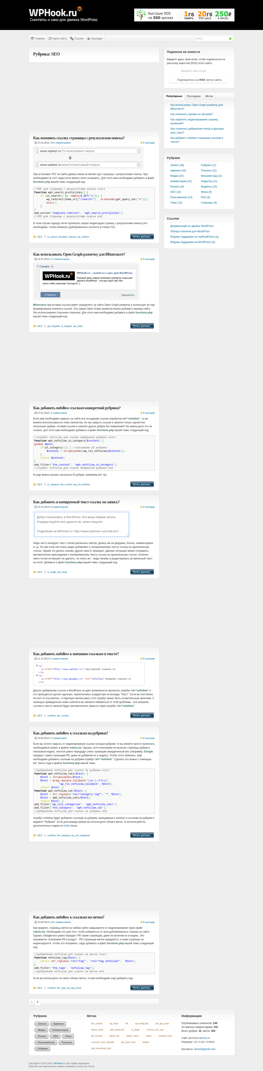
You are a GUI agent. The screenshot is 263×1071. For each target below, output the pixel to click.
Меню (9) (206, 191)
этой (66, 825)
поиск (148, 1036)
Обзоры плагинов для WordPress (190, 231)
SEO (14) (175, 191)
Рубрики (43, 1048)
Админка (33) (178, 170)
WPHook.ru (59, 1063)
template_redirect (67, 236)
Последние (194, 96)
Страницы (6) (209, 202)
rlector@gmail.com (204, 1049)
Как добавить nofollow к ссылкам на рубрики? (70, 733)
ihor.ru (206, 1038)
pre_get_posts (162, 1023)
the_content (66, 484)
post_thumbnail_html (101, 1048)
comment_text (165, 1036)
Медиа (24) (177, 175)
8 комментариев (59, 507)
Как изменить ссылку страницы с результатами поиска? (79, 138)
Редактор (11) (209, 181)
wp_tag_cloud (74, 988)
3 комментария (59, 738)
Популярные (174, 96)
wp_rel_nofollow (82, 484)
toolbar (146, 1042)
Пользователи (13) (181, 197)
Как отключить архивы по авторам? (192, 114)
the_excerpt (96, 1036)
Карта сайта (59, 38)
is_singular (66, 326)
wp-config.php (141, 1023)
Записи (42, 1023)
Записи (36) (177, 165)
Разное (42, 1036)
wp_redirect (83, 236)
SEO (40, 236)
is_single (51, 572)
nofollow (51, 715)
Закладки (96, 38)
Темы (68, 1036)
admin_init (114, 1036)
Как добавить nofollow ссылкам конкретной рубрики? (77, 408)
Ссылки (78, 38)
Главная (40, 38)
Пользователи (46, 1042)
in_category (53, 484)
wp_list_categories (80, 835)
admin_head (97, 1030)
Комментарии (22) (181, 181)
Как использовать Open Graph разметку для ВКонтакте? (79, 254)
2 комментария (59, 413)
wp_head (78, 326)
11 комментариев (60, 259)
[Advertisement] (94, 97)
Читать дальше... (142, 236)
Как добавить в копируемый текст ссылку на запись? (76, 502)
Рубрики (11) (208, 165)
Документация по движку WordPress (192, 226)
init (126, 1023)
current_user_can (155, 1030)
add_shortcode (117, 1030)
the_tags (61, 988)
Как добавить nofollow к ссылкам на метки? (68, 917)
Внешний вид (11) (211, 175)
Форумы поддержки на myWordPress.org (194, 236)
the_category (63, 835)
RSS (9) (205, 197)
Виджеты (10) (209, 186)
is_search (52, 236)
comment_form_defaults (102, 1042)
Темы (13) (176, 202)
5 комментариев (59, 658)
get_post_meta (128, 1042)
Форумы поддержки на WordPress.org (192, 242)
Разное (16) (177, 186)
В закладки (149, 142)
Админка (58, 1023)
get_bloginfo (53, 326)
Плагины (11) (209, 170)
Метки (209, 96)
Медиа (41, 1030)
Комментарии (60, 1030)
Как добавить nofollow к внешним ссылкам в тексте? (76, 654)
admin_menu (132, 1036)
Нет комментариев (61, 142)
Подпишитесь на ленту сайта (199, 79)
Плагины (67, 1042)
